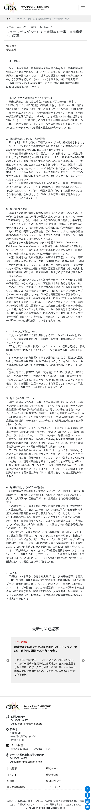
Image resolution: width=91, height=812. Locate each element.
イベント (12, 774)
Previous (7, 660)
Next (83, 660)
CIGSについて (53, 780)
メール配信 (17, 745)
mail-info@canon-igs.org (30, 724)
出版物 (10, 780)
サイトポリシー (54, 787)
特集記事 (12, 768)
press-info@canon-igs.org (29, 762)
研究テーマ (52, 768)
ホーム (9, 18)
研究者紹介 (52, 774)
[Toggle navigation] (83, 8)
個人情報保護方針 (17, 787)
